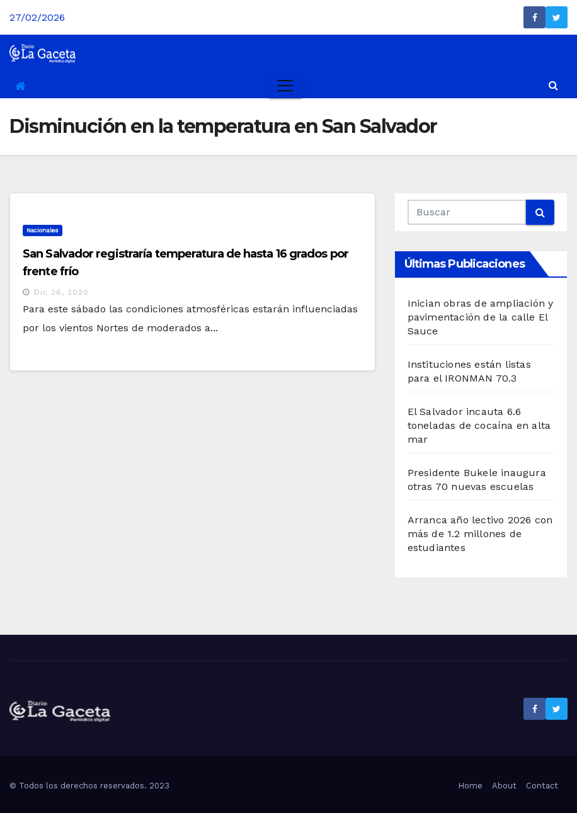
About (504, 785)
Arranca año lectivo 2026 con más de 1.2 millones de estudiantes (480, 534)
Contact (542, 785)
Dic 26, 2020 (61, 292)
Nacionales (42, 230)
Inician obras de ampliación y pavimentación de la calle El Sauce (481, 317)
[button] (553, 85)
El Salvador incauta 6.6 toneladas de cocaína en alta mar (479, 425)
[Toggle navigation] (285, 85)
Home (470, 785)
